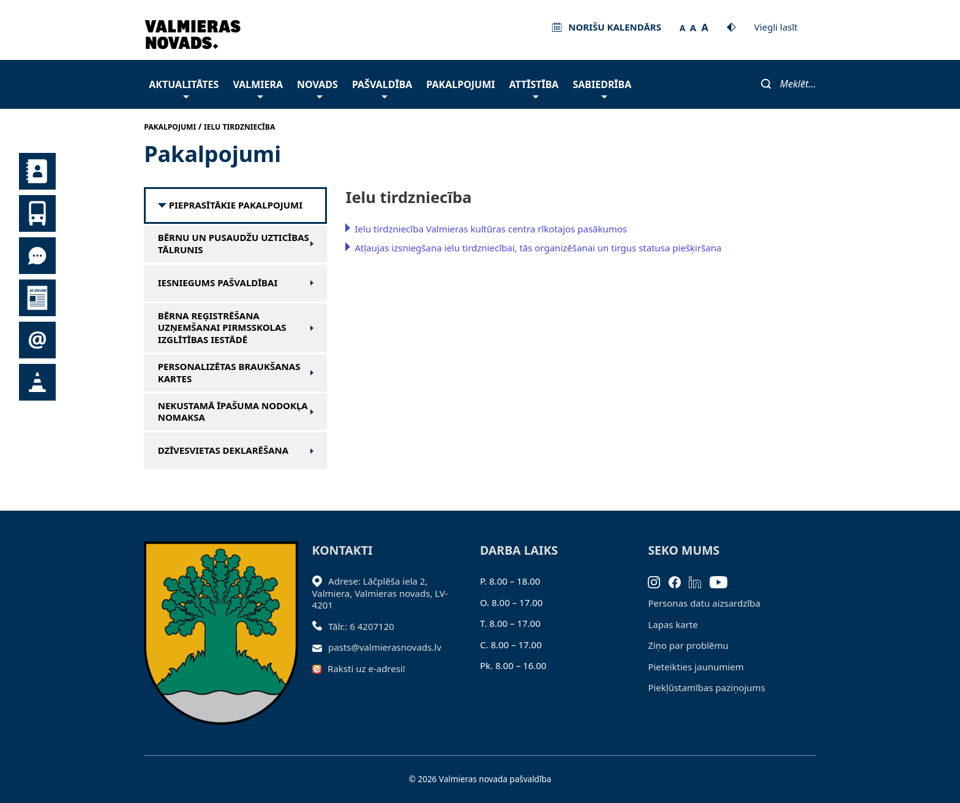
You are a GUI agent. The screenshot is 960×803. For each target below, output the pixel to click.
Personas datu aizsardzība (704, 603)
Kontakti (37, 171)
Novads (317, 88)
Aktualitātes (184, 88)
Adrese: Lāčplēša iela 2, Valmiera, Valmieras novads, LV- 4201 (380, 593)
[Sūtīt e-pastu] (320, 647)
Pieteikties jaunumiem (37, 340)
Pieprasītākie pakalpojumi (235, 205)
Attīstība (534, 88)
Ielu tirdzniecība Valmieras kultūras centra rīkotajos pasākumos (490, 229)
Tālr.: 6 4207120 (361, 626)
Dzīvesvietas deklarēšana (223, 450)
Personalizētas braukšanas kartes (229, 373)
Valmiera (258, 88)
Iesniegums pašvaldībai (218, 283)
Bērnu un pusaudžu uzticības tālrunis (233, 244)
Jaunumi (37, 297)
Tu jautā (37, 255)
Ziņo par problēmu (688, 645)
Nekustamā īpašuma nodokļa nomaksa (233, 412)
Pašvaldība (382, 88)
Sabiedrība (601, 88)
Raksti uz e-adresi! (366, 668)
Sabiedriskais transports (37, 213)
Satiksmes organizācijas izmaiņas (37, 382)
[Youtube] (723, 581)
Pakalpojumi (460, 84)
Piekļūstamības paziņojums (706, 687)
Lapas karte (673, 624)
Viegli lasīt (776, 27)
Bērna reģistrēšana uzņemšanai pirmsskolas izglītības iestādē (222, 328)
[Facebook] (679, 581)
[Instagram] (658, 581)
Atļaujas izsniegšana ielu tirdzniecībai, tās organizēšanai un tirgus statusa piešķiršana (537, 248)
